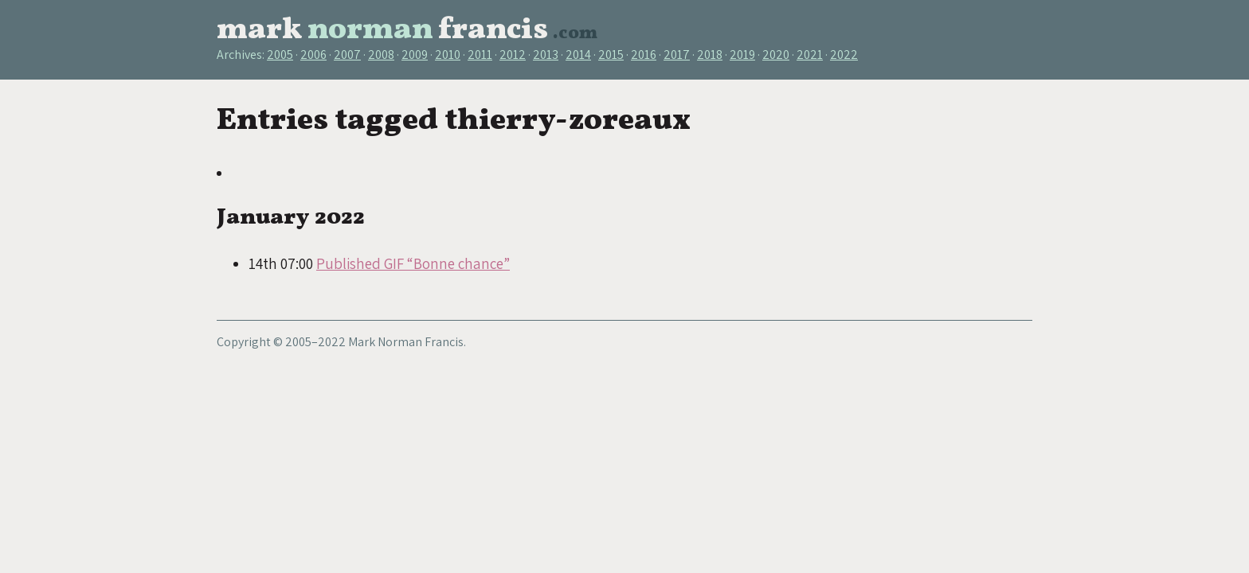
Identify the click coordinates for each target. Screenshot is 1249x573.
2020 (775, 54)
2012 (512, 54)
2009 (414, 54)
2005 (280, 54)
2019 (742, 54)
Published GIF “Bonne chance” (413, 263)
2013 (545, 54)
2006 (313, 54)
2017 (677, 54)
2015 (611, 54)
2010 (447, 54)
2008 (381, 54)
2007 (347, 54)
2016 (643, 54)
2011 (480, 54)
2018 (709, 54)
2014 (578, 54)
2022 (844, 54)
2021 (810, 54)
